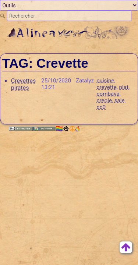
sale (119, 100)
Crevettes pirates (23, 84)
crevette (107, 87)
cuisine (105, 80)
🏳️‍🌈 (67, 128)
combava (108, 94)
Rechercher (3, 15)
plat (123, 87)
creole (104, 100)
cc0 (101, 107)
